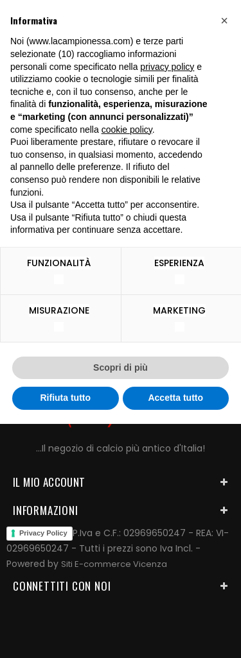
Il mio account (49, 482)
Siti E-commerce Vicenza (114, 564)
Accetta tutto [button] (175, 397)
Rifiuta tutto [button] (65, 397)
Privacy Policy (43, 533)
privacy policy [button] (167, 67)
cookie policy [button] (127, 129)
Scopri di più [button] (120, 367)
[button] (224, 20)
